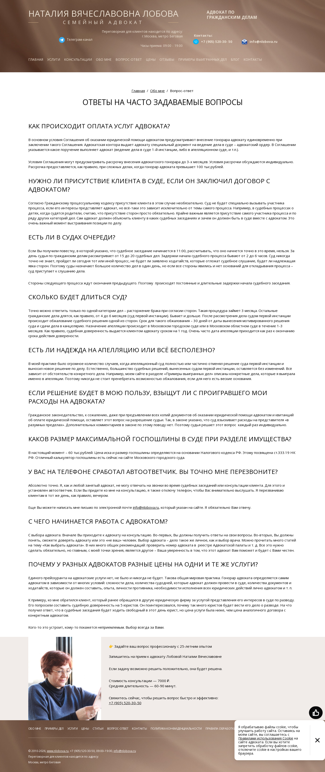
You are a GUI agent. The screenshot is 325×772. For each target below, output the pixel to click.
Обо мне (103, 59)
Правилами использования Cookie (265, 738)
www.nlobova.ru (58, 751)
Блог (235, 59)
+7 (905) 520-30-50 (125, 702)
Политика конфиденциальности (176, 729)
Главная (35, 59)
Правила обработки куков (225, 729)
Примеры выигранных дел (202, 59)
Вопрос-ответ (128, 59)
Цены (151, 59)
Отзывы (167, 59)
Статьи (98, 729)
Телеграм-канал (79, 39)
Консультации (78, 59)
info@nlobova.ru (146, 507)
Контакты (252, 59)
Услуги (53, 59)
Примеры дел (54, 729)
